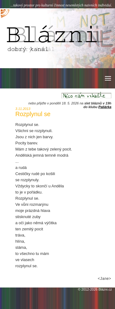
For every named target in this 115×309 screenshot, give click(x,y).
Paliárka (104, 107)
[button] (107, 78)
